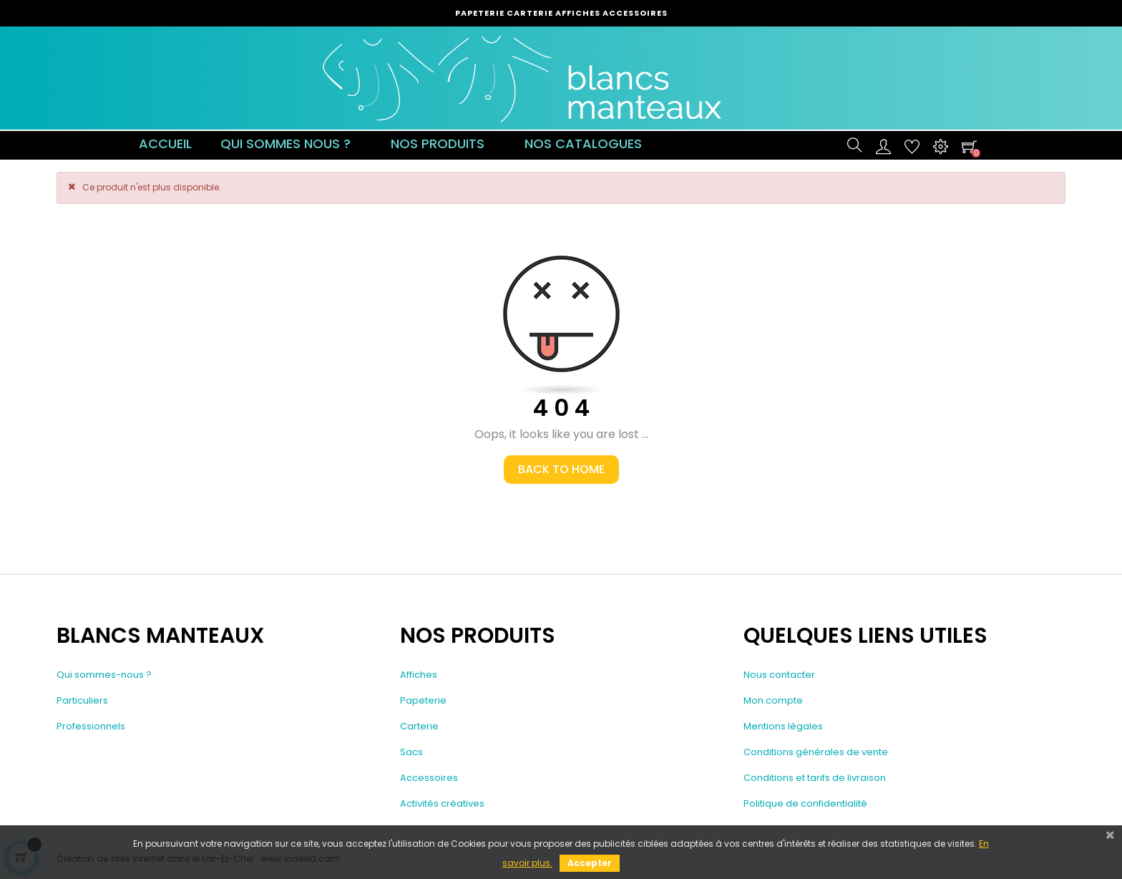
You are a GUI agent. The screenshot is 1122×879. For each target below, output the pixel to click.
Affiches (418, 674)
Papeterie (423, 700)
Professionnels (91, 726)
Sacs (411, 752)
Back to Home (561, 469)
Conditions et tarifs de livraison (814, 778)
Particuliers (82, 700)
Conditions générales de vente (815, 752)
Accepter (589, 863)
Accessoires (429, 778)
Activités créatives (442, 803)
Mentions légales (783, 726)
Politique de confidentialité (805, 803)
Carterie (419, 726)
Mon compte (773, 700)
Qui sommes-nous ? (104, 674)
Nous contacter (779, 674)
